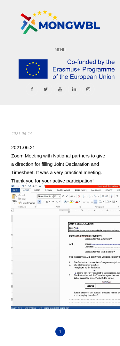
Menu (60, 50)
